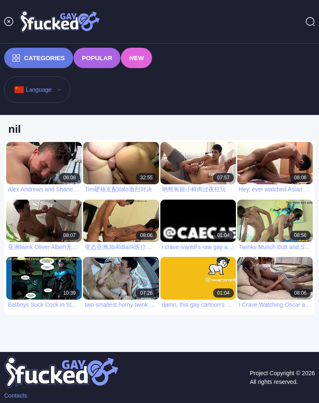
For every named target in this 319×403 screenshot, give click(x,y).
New (136, 57)
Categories (38, 58)
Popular (97, 57)
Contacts (15, 395)
